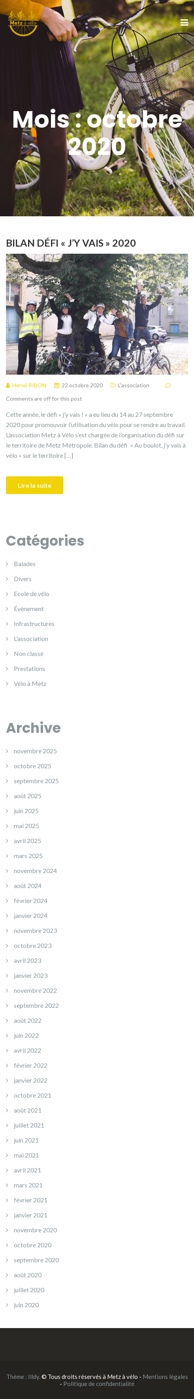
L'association (133, 385)
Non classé (28, 653)
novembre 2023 (35, 930)
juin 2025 (26, 810)
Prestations (29, 668)
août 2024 (27, 885)
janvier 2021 (30, 1215)
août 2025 (27, 795)
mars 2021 (28, 1185)
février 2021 (30, 1200)
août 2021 (27, 1110)
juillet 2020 (29, 1289)
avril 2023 (27, 960)
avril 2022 (27, 1050)
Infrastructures (34, 623)
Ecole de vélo (31, 593)
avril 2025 (27, 840)
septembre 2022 (36, 1005)
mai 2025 (26, 825)
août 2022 (27, 1020)
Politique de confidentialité (98, 1383)
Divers (23, 578)
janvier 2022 (30, 1080)
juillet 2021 (29, 1125)
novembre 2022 (35, 990)
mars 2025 (28, 855)
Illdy (33, 1376)
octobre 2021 (32, 1095)
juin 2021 (26, 1140)
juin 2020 (26, 1304)
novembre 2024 (35, 870)
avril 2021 (27, 1170)
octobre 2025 (32, 765)
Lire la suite (34, 485)
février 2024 (30, 900)
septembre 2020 (36, 1259)
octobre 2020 (32, 1245)
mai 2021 (26, 1155)
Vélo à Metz (30, 683)
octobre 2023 (32, 945)
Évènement (29, 608)
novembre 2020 (35, 1230)
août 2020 (27, 1274)
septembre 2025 (36, 780)
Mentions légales (165, 1376)
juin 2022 (26, 1035)
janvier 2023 (30, 975)
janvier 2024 (30, 915)
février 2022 (30, 1065)
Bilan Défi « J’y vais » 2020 (71, 243)
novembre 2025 (35, 750)
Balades (25, 563)
